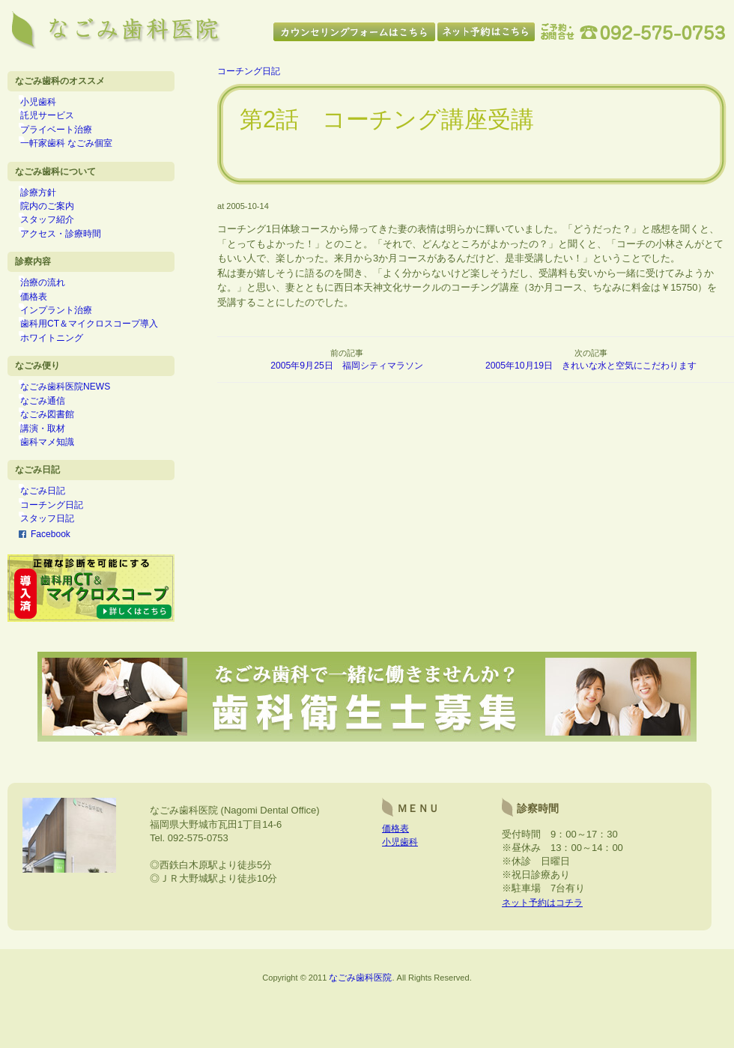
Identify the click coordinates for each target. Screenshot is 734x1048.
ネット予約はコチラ (545, 966)
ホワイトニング (62, 371)
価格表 (44, 323)
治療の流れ (53, 307)
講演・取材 (53, 472)
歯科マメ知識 (58, 489)
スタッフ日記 (58, 574)
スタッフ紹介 (58, 237)
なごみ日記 (53, 542)
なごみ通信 (53, 440)
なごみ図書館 (58, 457)
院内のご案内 (58, 221)
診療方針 (49, 205)
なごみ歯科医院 (360, 1041)
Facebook (51, 590)
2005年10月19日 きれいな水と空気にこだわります (591, 366)
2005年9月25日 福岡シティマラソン (347, 366)
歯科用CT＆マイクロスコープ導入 (100, 355)
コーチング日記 (62, 558)
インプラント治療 (67, 339)
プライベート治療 (67, 136)
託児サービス (58, 120)
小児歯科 (49, 104)
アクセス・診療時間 (71, 254)
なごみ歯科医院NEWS (76, 424)
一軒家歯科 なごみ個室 (77, 152)
